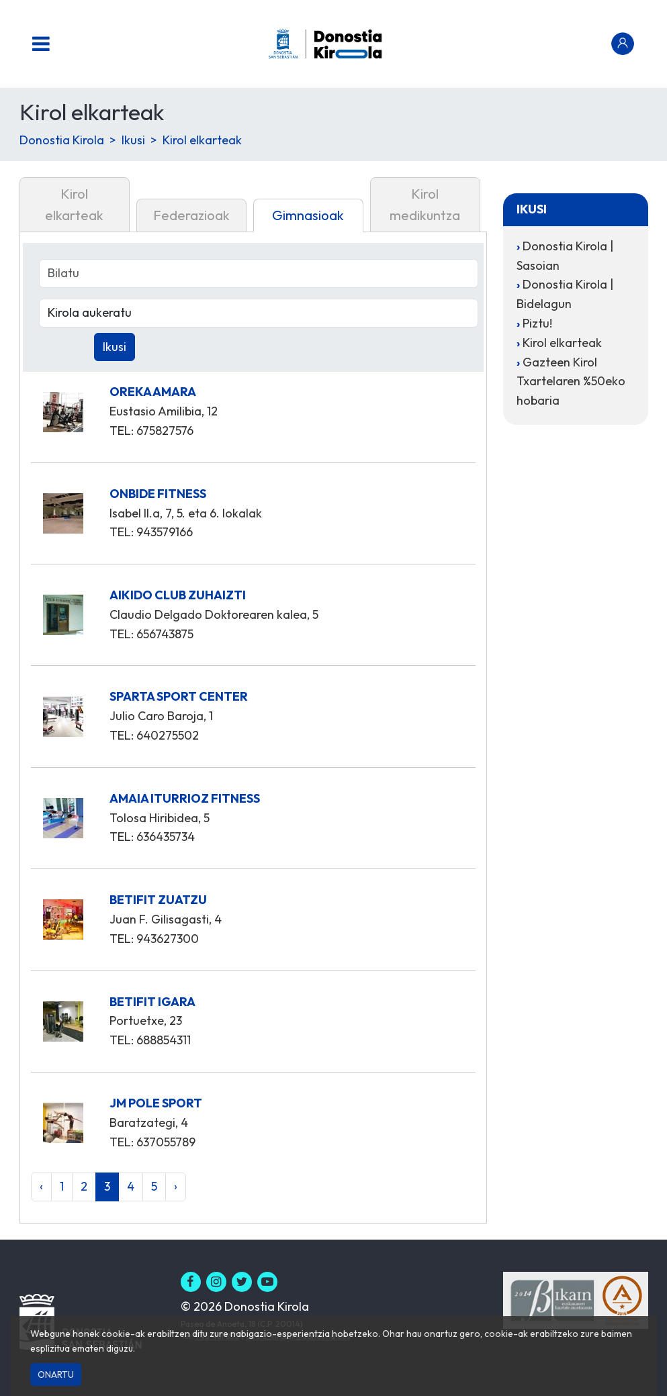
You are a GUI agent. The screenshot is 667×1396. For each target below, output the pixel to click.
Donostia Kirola (61, 140)
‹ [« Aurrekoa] (41, 1186)
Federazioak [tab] (191, 215)
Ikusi (133, 140)
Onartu (56, 1374)
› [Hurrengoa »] (175, 1186)
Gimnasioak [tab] (308, 215)
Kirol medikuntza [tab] (425, 204)
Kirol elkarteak (202, 140)
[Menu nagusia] (41, 43)
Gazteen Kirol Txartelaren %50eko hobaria (571, 381)
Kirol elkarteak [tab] (74, 204)
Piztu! (537, 323)
